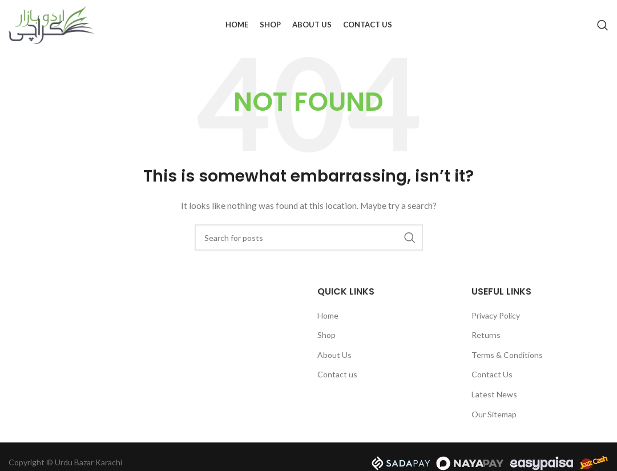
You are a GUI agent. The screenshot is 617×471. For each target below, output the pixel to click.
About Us (334, 356)
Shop (326, 336)
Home (327, 316)
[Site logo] (51, 25)
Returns (486, 336)
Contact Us (492, 376)
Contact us (337, 376)
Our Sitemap (494, 415)
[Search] (602, 25)
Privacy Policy (495, 316)
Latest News (494, 395)
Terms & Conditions (507, 356)
